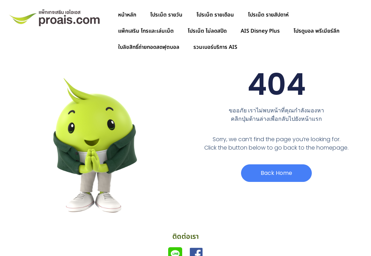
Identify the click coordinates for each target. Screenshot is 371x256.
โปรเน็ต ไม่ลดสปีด (207, 31)
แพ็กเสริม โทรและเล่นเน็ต (146, 31)
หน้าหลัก (127, 15)
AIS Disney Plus (260, 31)
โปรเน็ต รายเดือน (215, 15)
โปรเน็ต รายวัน (166, 15)
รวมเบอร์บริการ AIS (215, 47)
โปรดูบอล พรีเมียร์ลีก (316, 31)
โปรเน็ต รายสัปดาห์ (268, 15)
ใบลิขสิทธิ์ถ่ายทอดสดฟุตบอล (148, 47)
